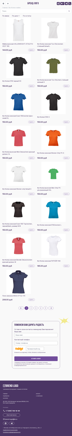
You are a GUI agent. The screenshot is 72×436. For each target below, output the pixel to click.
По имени (5, 16)
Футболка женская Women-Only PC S (50, 153)
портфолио (6, 396)
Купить (31, 50)
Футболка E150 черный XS (11, 81)
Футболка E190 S (43, 117)
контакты (5, 398)
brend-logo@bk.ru (11, 419)
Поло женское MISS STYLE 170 (13, 296)
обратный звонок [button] (11, 415)
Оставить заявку (36, 358)
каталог (38, 393)
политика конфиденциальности (11, 432)
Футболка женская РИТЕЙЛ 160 (48, 261)
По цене (15, 16)
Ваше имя (17, 332)
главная (5, 393)
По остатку (27, 16)
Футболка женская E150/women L (49, 225)
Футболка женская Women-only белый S (16, 189)
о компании (39, 396)
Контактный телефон (22, 340)
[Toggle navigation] (3, 3)
